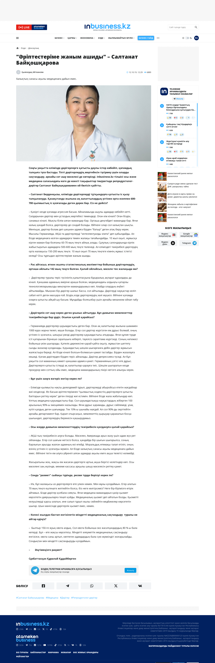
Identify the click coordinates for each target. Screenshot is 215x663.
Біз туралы (22, 652)
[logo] (107, 27)
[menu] (17, 38)
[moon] (191, 38)
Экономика (86, 38)
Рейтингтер (22, 656)
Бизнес (59, 38)
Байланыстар (38, 652)
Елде (100, 38)
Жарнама (53, 652)
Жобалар (66, 652)
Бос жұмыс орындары (85, 652)
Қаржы (71, 38)
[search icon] (196, 27)
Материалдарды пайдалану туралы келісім (174, 646)
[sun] (183, 38)
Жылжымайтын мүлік (120, 38)
